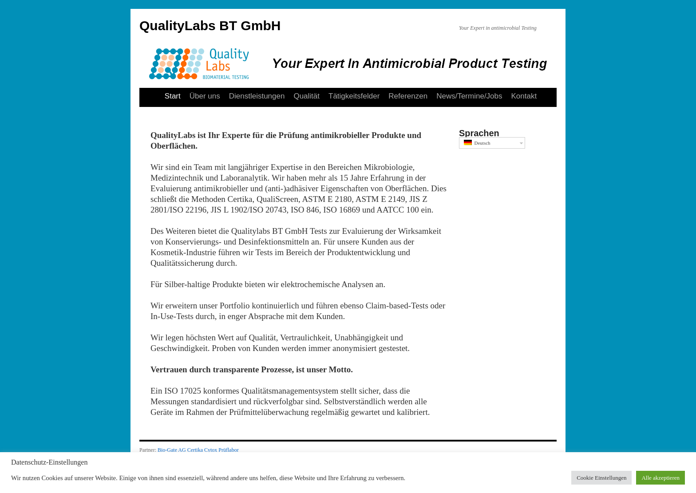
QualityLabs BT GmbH (210, 25)
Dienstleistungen (257, 96)
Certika (195, 450)
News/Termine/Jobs (469, 96)
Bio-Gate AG (172, 450)
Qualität (306, 96)
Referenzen (407, 96)
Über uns (205, 96)
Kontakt (524, 96)
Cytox (210, 450)
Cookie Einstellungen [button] (601, 477)
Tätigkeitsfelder (354, 96)
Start (173, 96)
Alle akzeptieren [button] (660, 477)
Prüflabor (228, 450)
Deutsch (477, 143)
